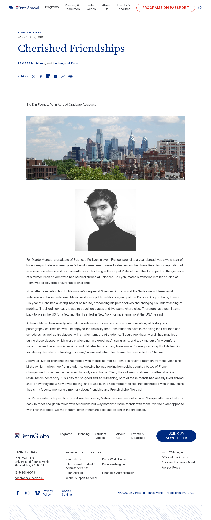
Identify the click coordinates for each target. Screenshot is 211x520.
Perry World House (114, 459)
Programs (52, 7)
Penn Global (74, 459)
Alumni (40, 63)
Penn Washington (113, 464)
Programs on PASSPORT (165, 8)
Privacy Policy (171, 467)
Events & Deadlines (123, 7)
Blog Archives (29, 32)
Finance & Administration (118, 473)
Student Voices (91, 7)
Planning (84, 434)
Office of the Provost (175, 457)
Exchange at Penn (65, 63)
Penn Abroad (74, 473)
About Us (106, 7)
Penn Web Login (172, 452)
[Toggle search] (11, 7)
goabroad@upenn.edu (29, 478)
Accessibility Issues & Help (179, 462)
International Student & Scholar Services (81, 466)
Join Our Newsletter (176, 436)
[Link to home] (27, 7)
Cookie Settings (67, 493)
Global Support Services (82, 478)
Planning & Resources (72, 7)
